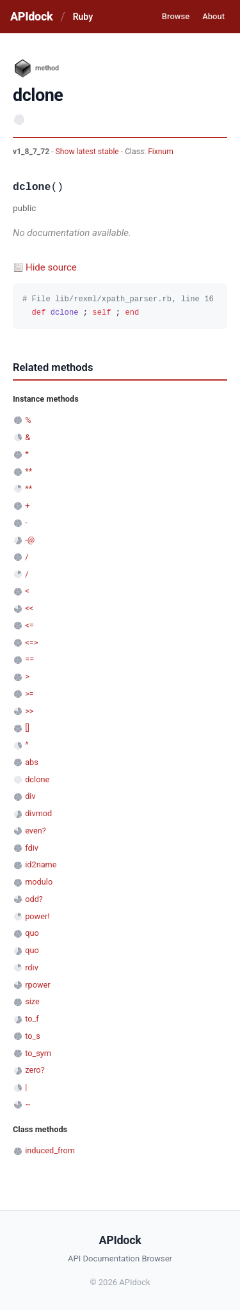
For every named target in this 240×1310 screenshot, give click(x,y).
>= (29, 693)
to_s (32, 1036)
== (29, 659)
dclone (37, 779)
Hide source (51, 267)
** (28, 471)
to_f (32, 1018)
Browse (175, 16)
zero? (34, 1070)
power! (37, 916)
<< (29, 608)
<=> (31, 642)
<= (29, 625)
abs (31, 762)
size (32, 1001)
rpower (37, 985)
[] (27, 727)
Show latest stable (88, 151)
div (30, 796)
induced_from (50, 1150)
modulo (38, 882)
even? (35, 830)
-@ (30, 539)
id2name (40, 864)
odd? (34, 899)
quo (32, 933)
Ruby (83, 17)
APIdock (31, 16)
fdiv (31, 848)
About (213, 16)
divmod (38, 813)
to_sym (38, 1053)
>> (29, 711)
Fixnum (160, 151)
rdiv (31, 967)
